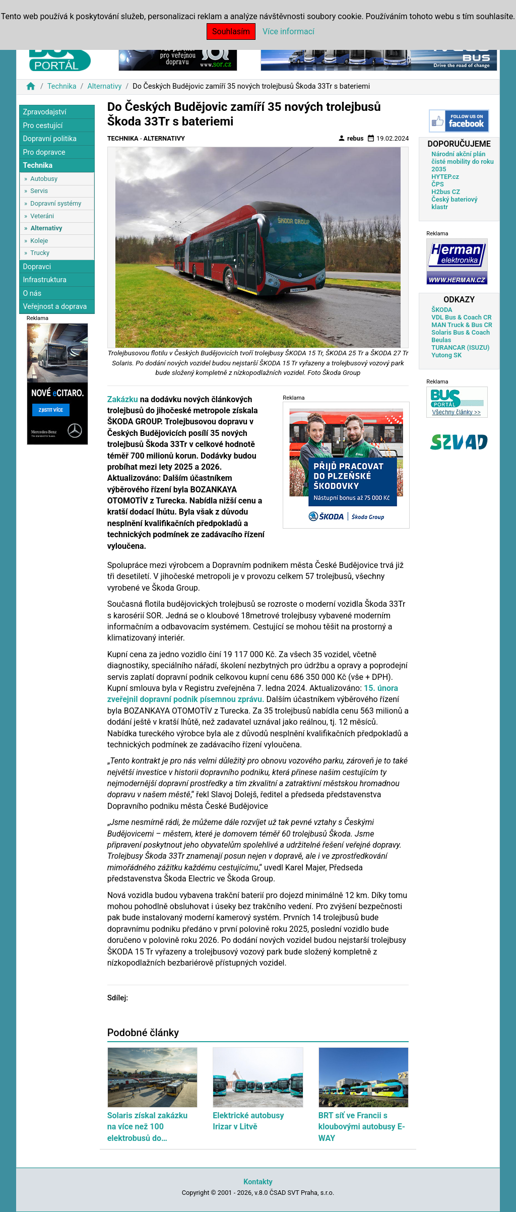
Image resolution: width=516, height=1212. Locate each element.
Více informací (288, 31)
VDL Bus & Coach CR (461, 317)
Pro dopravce (44, 152)
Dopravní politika (50, 139)
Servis (39, 191)
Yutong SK (446, 355)
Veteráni (42, 216)
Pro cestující (42, 125)
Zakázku (122, 399)
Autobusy (43, 178)
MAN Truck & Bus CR (461, 325)
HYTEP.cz (445, 176)
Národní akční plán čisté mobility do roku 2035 (462, 161)
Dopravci (37, 267)
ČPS (437, 184)
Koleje (39, 240)
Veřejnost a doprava (55, 306)
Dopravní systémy (55, 203)
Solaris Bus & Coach (460, 332)
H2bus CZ (445, 192)
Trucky (39, 253)
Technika (62, 86)
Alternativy (104, 86)
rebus (351, 138)
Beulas (441, 340)
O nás (32, 293)
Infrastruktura (45, 280)
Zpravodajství (44, 112)
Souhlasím (231, 31)
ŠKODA (441, 309)
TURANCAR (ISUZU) (460, 347)
